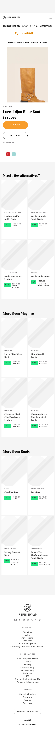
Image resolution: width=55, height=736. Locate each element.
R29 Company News (27, 659)
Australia (27, 703)
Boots (43, 43)
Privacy (27, 665)
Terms (27, 662)
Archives (27, 673)
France (27, 700)
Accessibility (27, 670)
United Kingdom (27, 694)
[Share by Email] (14, 154)
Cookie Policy (27, 668)
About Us (27, 632)
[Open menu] (51, 16)
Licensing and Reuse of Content (27, 647)
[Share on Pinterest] (8, 154)
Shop (26, 43)
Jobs (27, 635)
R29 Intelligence (27, 644)
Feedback (27, 641)
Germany (27, 697)
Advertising (27, 638)
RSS (27, 676)
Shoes (34, 43)
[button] (27, 33)
